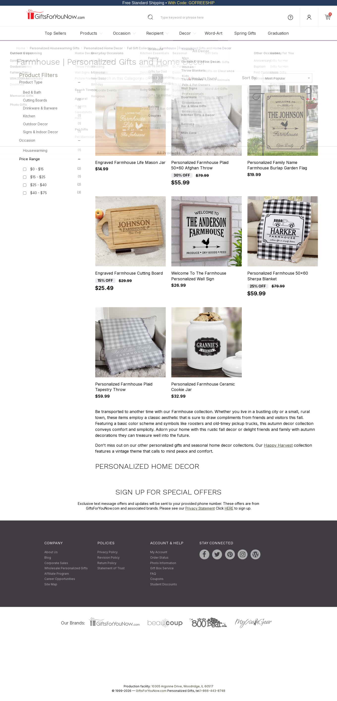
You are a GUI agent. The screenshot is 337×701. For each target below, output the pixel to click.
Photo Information (163, 563)
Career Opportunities (59, 579)
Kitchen (52, 116)
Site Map (50, 584)
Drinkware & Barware (52, 108)
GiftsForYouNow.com (151, 691)
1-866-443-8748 (212, 691)
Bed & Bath (52, 92)
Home (20, 48)
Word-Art (213, 33)
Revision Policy (108, 557)
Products (88, 33)
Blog (47, 557)
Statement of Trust (111, 568)
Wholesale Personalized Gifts (66, 568)
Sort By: (249, 77)
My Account (158, 552)
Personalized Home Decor (103, 48)
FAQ (153, 573)
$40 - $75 (38, 193)
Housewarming (52, 150)
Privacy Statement (200, 508)
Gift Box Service (162, 568)
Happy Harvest (278, 445)
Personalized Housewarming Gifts (55, 48)
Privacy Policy (107, 552)
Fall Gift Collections (141, 48)
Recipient (154, 33)
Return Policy (106, 563)
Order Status (159, 557)
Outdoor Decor (52, 124)
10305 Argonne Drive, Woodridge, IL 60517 (182, 686)
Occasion (121, 33)
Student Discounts (163, 584)
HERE (229, 508)
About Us (51, 552)
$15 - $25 (37, 177)
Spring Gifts (245, 33)
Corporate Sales (56, 563)
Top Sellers (55, 33)
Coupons (157, 579)
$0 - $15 (37, 169)
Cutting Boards (52, 100)
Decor (185, 33)
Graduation (278, 33)
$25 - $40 (38, 185)
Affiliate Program (56, 573)
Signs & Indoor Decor (52, 132)
